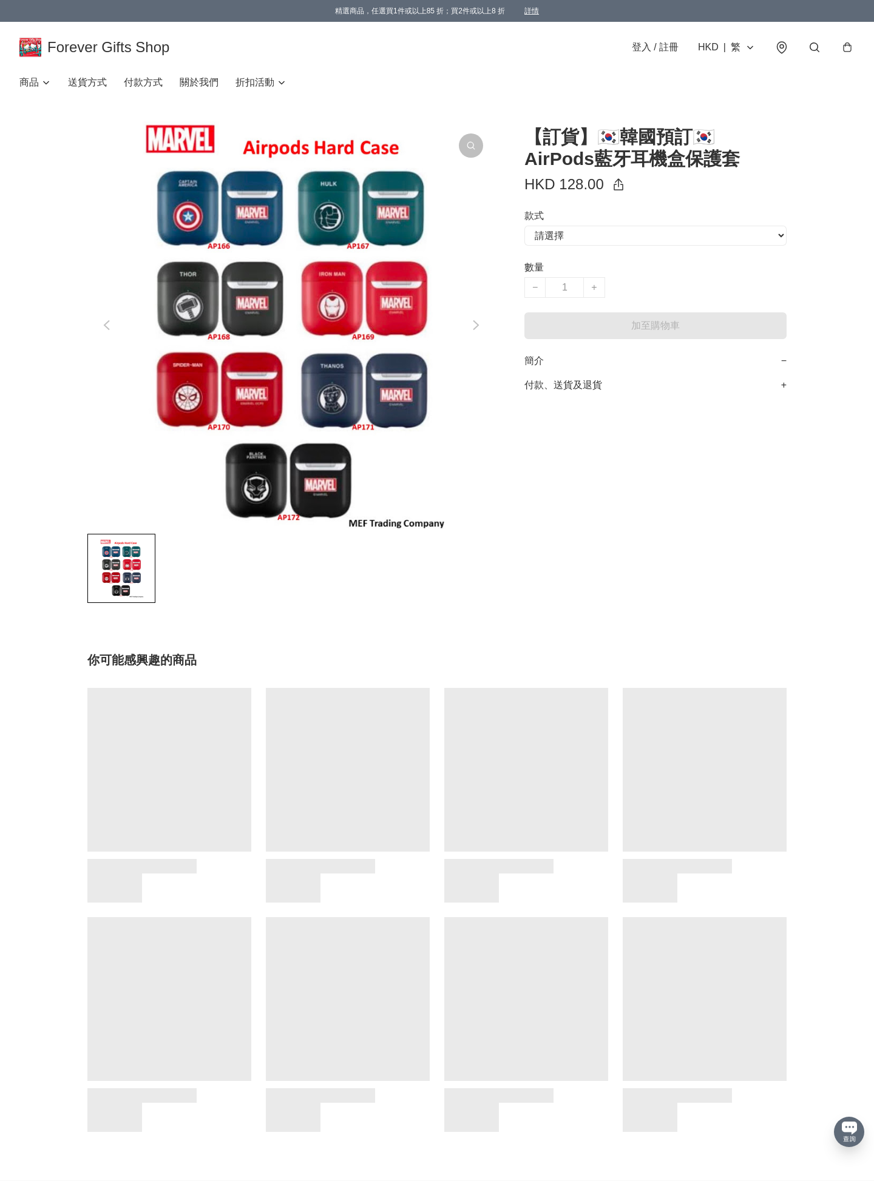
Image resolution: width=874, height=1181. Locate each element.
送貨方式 (87, 82)
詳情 (531, 11)
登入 (655, 47)
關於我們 (199, 82)
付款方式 (143, 82)
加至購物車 (655, 325)
